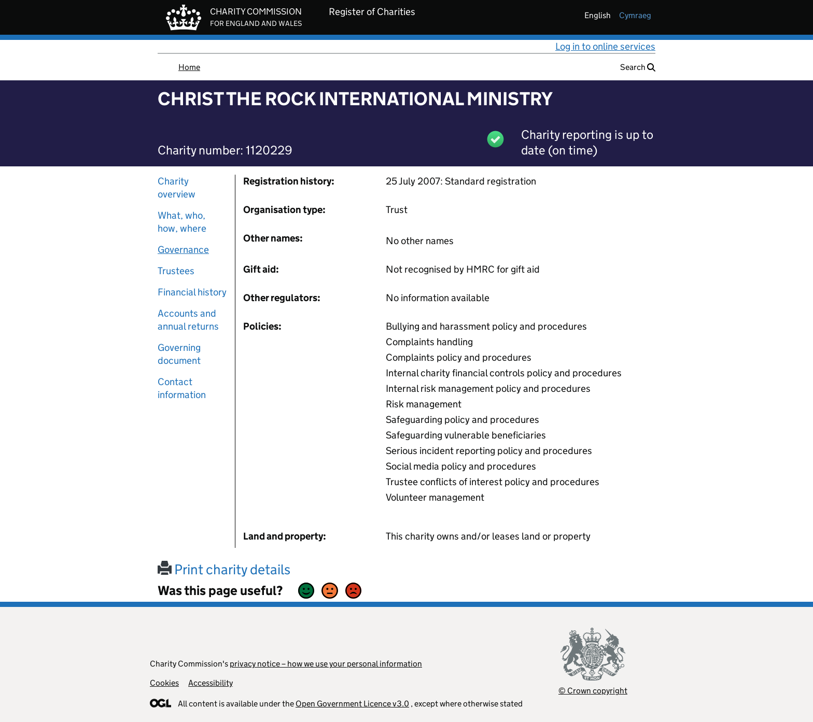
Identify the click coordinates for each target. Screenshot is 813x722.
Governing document (179, 354)
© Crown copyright (592, 691)
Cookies (164, 683)
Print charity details (224, 569)
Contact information (182, 388)
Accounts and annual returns (188, 319)
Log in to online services (605, 46)
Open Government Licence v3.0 (352, 704)
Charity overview (176, 187)
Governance (183, 250)
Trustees (176, 271)
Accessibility (210, 683)
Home (189, 67)
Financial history (192, 292)
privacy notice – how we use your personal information (326, 664)
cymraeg (635, 15)
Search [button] (637, 67)
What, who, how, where (182, 221)
